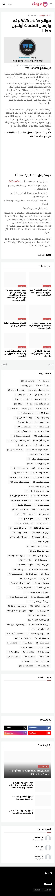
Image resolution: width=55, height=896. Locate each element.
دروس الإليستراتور (40, 532)
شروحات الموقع (25, 564)
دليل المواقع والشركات (39, 555)
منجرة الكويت (42, 661)
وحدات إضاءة (26, 666)
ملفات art (43, 647)
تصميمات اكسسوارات (18, 440)
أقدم (5, 365)
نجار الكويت (43, 666)
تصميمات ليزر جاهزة (21, 500)
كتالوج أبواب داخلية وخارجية (37, 592)
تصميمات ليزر (42, 500)
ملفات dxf (43, 652)
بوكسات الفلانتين (23, 417)
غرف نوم (44, 578)
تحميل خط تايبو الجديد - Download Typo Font (22, 797)
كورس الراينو (43, 610)
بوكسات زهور (42, 422)
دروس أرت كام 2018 (39, 528)
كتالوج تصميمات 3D (17, 597)
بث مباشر (14, 408)
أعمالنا (18, 404)
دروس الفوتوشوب (40, 537)
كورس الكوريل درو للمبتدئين (20, 610)
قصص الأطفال (42, 587)
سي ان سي (43, 564)
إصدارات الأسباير (42, 394)
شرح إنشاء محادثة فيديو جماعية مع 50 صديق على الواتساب (15, 353)
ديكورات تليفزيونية (16, 555)
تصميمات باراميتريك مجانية (37, 450)
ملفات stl (29, 656)
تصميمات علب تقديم (19, 482)
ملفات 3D (26, 643)
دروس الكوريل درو (19, 537)
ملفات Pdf (13, 652)
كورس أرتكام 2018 (17, 606)
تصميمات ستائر (20, 472)
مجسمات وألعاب (14, 633)
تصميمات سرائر (41, 477)
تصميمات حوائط (20, 468)
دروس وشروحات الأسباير (38, 546)
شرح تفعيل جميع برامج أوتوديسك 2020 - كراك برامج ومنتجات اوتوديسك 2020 (20, 785)
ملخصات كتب (42, 643)
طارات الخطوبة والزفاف (39, 569)
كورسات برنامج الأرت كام (38, 633)
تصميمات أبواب (24, 431)
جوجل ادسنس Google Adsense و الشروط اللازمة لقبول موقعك (40, 325)
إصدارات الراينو (42, 399)
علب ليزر (45, 574)
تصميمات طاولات (41, 482)
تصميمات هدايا (20, 509)
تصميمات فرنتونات (40, 495)
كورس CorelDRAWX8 (39, 624)
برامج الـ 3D (43, 413)
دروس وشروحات (40, 541)
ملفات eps (28, 652)
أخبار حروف (26, 385)
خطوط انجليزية (26, 518)
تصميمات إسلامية (21, 436)
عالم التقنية (32, 15)
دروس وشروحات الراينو (39, 551)
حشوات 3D (43, 518)
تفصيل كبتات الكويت (25, 514)
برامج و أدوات (26, 413)
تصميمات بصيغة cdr (39, 454)
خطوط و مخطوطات (25, 523)
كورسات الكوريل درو (39, 629)
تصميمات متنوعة (22, 505)
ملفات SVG (14, 656)
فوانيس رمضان (28, 578)
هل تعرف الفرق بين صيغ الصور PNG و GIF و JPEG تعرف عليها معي (40, 292)
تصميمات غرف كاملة (39, 486)
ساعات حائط (25, 560)
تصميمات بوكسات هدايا (38, 463)
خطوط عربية (43, 523)
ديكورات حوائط (42, 560)
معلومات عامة (42, 638)
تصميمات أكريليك (41, 440)
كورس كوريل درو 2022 (38, 615)
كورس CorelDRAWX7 (38, 620)
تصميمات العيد (24, 445)
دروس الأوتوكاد (20, 532)
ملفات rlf (43, 656)
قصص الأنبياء (24, 587)
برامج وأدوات (42, 417)
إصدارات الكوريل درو (22, 399)
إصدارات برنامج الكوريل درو (38, 404)
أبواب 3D (44, 381)
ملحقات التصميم (23, 638)
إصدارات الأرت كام (16, 390)
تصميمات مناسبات (40, 509)
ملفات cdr (27, 647)
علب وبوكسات (15, 574)
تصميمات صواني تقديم (20, 477)
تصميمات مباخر (42, 505)
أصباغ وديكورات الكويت (38, 390)
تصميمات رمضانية (40, 472)
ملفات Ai (12, 643)
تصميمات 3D (42, 431)
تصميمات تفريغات (40, 468)
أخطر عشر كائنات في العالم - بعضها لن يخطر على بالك (41, 353)
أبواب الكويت (28, 381)
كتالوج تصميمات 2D (40, 597)
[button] (51, 4)
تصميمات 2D (23, 427)
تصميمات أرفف (41, 436)
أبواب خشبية (42, 385)
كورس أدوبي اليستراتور (38, 601)
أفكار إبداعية (42, 408)
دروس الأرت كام (18, 528)
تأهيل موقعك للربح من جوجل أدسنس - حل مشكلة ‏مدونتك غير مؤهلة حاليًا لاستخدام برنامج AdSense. (16, 295)
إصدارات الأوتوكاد (23, 394)
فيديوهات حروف (41, 583)
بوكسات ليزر (24, 422)
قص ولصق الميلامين (20, 583)
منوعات (26, 661)
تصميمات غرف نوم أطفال (37, 491)
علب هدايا (31, 574)
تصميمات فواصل (19, 495)
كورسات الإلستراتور (16, 624)
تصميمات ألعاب (42, 445)
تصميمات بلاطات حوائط (38, 459)
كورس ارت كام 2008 (39, 606)
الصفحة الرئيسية (45, 15)
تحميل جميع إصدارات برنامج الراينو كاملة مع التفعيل (21, 811)
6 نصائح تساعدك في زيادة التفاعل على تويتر (15, 324)
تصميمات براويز (15, 450)
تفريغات (44, 514)
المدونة (27, 408)
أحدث (50, 365)
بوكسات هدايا (42, 427)
